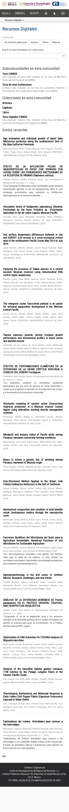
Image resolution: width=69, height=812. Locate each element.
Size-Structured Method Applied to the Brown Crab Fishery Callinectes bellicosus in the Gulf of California (33, 483)
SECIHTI (34, 13)
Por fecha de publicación (15, 42)
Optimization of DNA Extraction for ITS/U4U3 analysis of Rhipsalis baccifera (33, 639)
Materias (56, 42)
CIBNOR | (20, 13)
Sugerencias (39, 767)
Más (4, 756)
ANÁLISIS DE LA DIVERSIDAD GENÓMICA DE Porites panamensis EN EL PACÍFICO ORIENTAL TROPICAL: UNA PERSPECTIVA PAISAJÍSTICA (33, 602)
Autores (34, 42)
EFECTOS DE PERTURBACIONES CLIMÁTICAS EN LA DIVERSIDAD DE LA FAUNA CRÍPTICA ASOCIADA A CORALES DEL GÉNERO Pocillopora (33, 369)
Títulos (45, 42)
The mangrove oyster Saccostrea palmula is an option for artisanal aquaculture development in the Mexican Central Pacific (33, 306)
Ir (64, 55)
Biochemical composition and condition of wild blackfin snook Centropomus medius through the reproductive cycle (33, 512)
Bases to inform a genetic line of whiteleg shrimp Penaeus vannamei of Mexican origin (33, 461)
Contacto (28, 767)
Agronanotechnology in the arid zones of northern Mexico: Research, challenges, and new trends (33, 576)
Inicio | (6, 13)
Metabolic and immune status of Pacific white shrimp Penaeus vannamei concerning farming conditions (33, 436)
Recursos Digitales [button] (14, 20)
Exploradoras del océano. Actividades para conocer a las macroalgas (33, 723)
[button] (46, 13)
